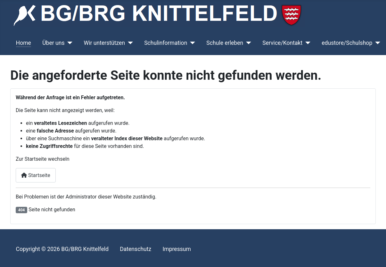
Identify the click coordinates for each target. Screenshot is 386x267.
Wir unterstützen (104, 43)
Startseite (35, 175)
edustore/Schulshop (347, 43)
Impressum (176, 249)
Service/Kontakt (282, 43)
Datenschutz (135, 249)
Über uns (53, 43)
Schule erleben (224, 43)
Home (23, 43)
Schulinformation (165, 43)
